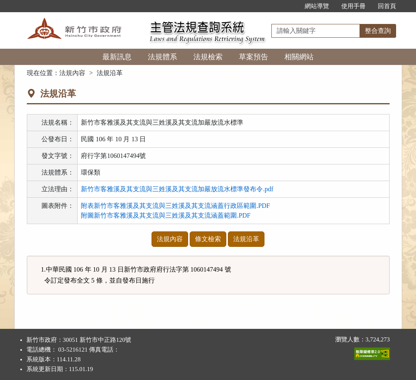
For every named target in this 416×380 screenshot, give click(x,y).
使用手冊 (353, 6)
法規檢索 (208, 57)
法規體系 (162, 57)
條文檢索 (208, 238)
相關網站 (299, 57)
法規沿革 (246, 238)
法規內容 (72, 72)
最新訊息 (117, 57)
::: (289, 6)
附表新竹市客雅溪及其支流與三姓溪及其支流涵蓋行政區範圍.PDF (175, 205)
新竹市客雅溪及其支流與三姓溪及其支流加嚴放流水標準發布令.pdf (177, 189)
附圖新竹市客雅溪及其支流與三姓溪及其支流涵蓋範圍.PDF (165, 215)
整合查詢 (378, 30)
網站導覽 (317, 6)
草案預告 (253, 57)
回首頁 (387, 6)
